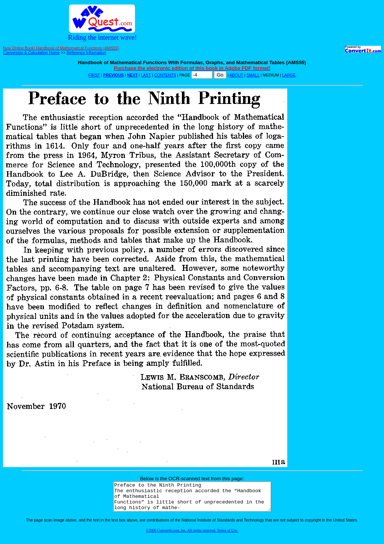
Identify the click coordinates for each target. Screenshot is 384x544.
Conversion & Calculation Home (31, 52)
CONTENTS (165, 75)
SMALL (253, 75)
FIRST (94, 75)
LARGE (289, 75)
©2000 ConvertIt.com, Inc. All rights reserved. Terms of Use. (192, 536)
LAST (146, 75)
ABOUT (236, 75)
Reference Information (86, 52)
